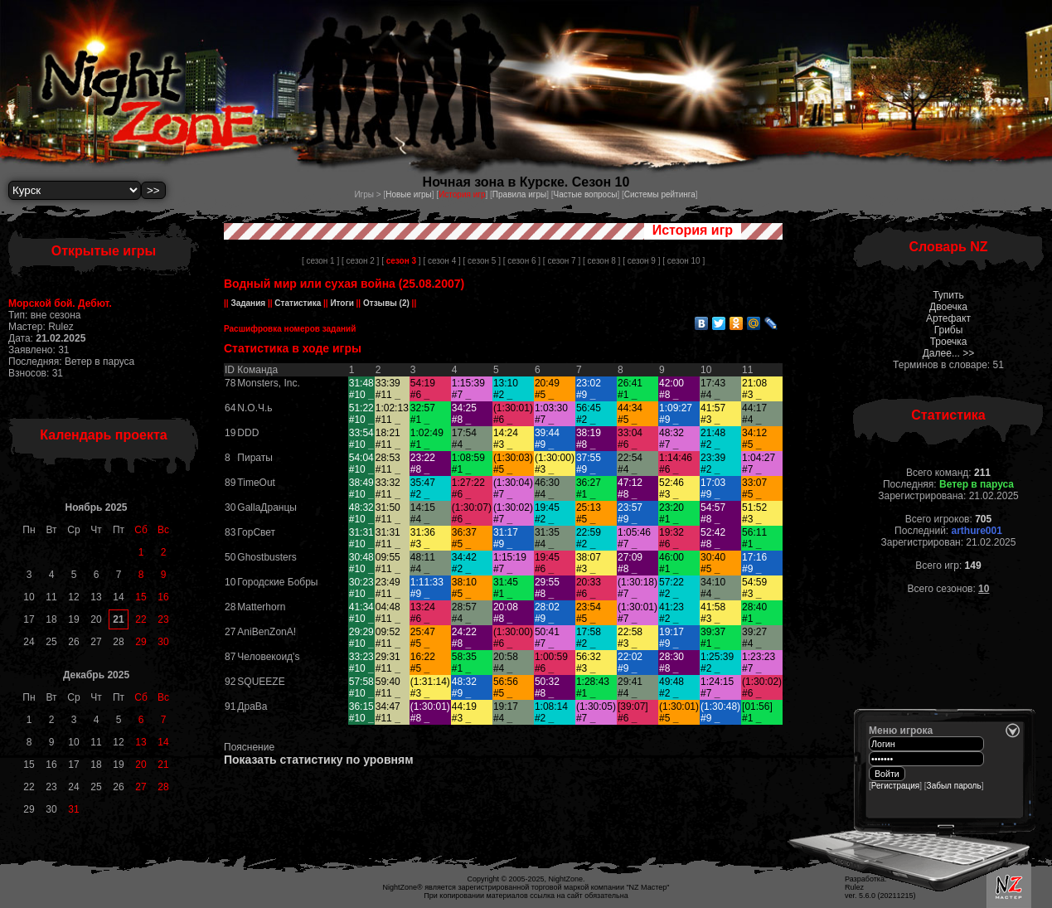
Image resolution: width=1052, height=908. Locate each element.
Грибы (948, 330)
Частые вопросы (586, 194)
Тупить (948, 295)
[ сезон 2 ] (360, 260)
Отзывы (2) (385, 303)
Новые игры (408, 194)
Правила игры (519, 194)
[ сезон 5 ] (482, 260)
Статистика (298, 303)
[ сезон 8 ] (601, 260)
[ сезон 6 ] (522, 260)
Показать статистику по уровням (319, 759)
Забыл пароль (954, 785)
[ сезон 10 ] (683, 260)
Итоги (342, 303)
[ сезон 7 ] (561, 260)
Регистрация (895, 785)
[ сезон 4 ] (441, 260)
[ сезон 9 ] (641, 260)
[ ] (400, 260)
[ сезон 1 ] (320, 260)
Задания (248, 303)
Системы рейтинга (660, 194)
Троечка (948, 341)
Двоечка (948, 307)
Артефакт (948, 318)
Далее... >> (949, 353)
